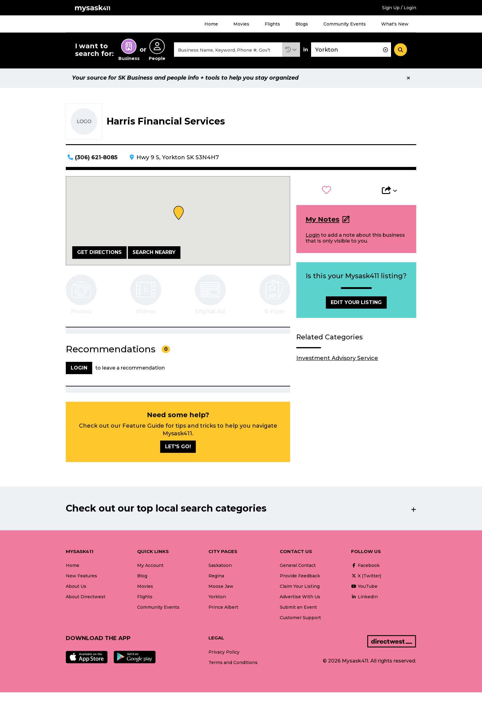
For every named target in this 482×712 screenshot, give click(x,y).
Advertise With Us (300, 597)
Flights (272, 24)
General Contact (298, 566)
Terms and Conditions (233, 663)
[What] (228, 50)
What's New (395, 24)
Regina (216, 576)
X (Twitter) (366, 576)
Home (211, 24)
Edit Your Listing (356, 303)
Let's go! (178, 447)
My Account (150, 566)
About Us (76, 587)
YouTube (364, 587)
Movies (241, 24)
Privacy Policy (223, 653)
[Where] (351, 50)
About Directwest (85, 597)
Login (313, 236)
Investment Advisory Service (337, 359)
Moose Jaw (220, 587)
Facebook (365, 566)
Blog (142, 576)
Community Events (344, 24)
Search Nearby (154, 253)
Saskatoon (220, 566)
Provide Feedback (300, 576)
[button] (291, 50)
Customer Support (300, 618)
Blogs (301, 24)
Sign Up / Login (399, 7)
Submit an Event (298, 608)
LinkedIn (364, 597)
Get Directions (99, 253)
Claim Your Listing (300, 587)
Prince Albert (223, 608)
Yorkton (217, 597)
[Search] (400, 50)
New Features (81, 576)
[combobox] (228, 50)
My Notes (322, 220)
